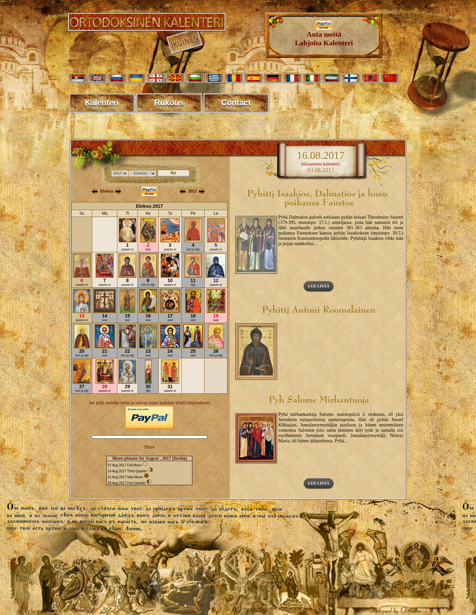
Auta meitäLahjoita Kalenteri (324, 35)
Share (149, 447)
